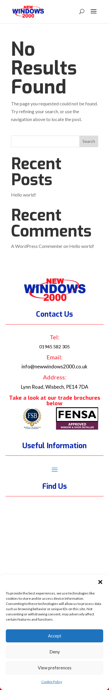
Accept (54, 635)
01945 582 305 (54, 346)
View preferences (55, 667)
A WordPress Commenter (36, 246)
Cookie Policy (51, 682)
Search (89, 141)
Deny (54, 651)
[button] (100, 582)
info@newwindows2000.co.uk (54, 366)
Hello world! (23, 194)
